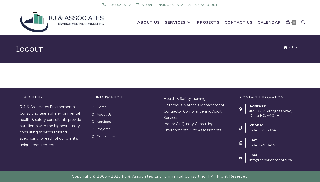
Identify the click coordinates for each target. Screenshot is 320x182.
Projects (103, 129)
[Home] (286, 47)
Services (104, 122)
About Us (104, 114)
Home (102, 107)
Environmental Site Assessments (193, 130)
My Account (206, 5)
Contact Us (106, 136)
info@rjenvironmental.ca (271, 160)
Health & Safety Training (185, 98)
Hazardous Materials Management (194, 105)
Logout (298, 47)
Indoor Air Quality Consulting (189, 124)
